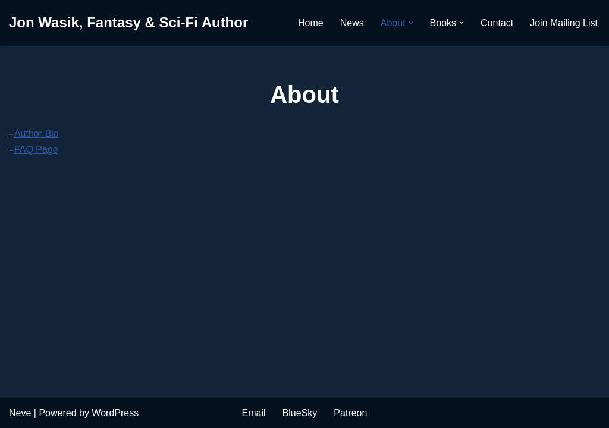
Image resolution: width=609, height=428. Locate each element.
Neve (20, 413)
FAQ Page (36, 149)
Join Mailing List (564, 23)
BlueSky (300, 413)
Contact (497, 23)
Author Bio (36, 133)
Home (311, 23)
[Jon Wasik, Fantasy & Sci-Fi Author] (128, 23)
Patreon (350, 413)
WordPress (115, 413)
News (352, 23)
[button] (411, 22)
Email (254, 413)
